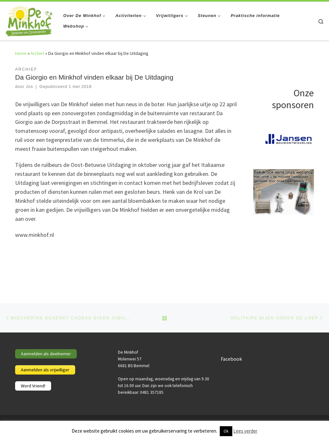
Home (21, 53)
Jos (29, 86)
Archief (37, 53)
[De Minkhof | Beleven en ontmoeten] (29, 20)
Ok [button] (226, 431)
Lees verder (245, 431)
